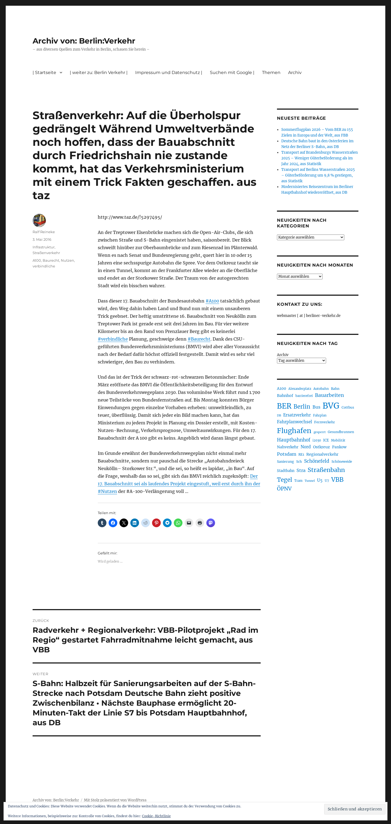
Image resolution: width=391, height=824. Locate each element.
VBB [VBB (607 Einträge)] (337, 479)
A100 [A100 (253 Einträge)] (281, 388)
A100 (37, 260)
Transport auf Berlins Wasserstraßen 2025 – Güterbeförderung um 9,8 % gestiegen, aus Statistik (318, 175)
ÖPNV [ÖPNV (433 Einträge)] (284, 488)
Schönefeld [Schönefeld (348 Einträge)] (316, 461)
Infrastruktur (44, 247)
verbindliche (44, 266)
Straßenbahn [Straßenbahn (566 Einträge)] (326, 470)
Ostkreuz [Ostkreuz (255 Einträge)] (321, 447)
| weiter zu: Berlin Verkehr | (99, 72)
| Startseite (44, 72)
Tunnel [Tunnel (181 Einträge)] (310, 481)
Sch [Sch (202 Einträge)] (299, 461)
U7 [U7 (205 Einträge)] (327, 481)
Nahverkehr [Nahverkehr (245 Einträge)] (287, 447)
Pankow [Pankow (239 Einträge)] (339, 447)
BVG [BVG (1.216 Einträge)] (331, 406)
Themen (271, 72)
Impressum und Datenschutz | (168, 72)
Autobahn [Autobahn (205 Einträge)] (321, 389)
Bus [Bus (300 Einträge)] (316, 407)
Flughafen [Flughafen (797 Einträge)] (294, 430)
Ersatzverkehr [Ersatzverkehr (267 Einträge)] (297, 415)
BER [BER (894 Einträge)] (284, 406)
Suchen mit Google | (232, 72)
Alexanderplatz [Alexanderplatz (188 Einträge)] (299, 389)
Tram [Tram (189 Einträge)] (298, 481)
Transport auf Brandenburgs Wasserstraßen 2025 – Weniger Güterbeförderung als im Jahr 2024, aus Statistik (319, 158)
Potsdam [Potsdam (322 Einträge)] (286, 454)
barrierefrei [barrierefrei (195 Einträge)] (304, 396)
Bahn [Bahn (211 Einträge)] (335, 389)
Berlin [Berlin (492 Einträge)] (302, 406)
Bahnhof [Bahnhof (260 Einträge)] (285, 395)
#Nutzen (107, 491)
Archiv (295, 72)
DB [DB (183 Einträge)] (279, 415)
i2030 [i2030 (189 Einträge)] (317, 440)
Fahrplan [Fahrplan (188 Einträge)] (319, 415)
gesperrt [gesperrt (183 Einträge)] (320, 432)
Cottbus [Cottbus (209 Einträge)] (348, 407)
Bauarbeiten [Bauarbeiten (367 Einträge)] (329, 395)
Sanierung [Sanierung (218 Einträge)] (285, 461)
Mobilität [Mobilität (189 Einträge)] (338, 440)
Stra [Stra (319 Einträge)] (301, 470)
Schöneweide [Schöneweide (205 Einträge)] (342, 461)
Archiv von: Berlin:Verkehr (84, 40)
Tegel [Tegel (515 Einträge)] (284, 479)
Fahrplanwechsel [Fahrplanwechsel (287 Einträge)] (294, 421)
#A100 (212, 301)
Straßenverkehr (46, 253)
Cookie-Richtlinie (156, 816)
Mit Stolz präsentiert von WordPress (115, 800)
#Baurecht (199, 339)
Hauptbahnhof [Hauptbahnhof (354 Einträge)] (293, 440)
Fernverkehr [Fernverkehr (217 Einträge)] (324, 422)
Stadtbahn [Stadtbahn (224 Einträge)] (285, 471)
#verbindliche (113, 339)
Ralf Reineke (44, 232)
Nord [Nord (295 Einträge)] (306, 446)
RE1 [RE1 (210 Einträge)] (301, 454)
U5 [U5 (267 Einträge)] (320, 480)
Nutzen (67, 260)
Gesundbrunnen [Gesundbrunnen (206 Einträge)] (341, 432)
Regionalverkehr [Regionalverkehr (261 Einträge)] (322, 454)
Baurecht (51, 260)
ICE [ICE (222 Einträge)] (326, 440)
